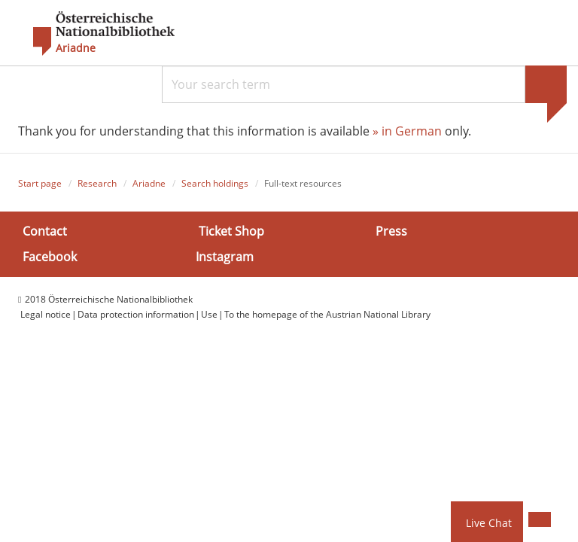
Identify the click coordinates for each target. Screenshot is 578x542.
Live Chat (489, 523)
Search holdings (214, 183)
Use (209, 314)
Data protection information (136, 314)
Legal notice (45, 314)
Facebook (50, 256)
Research (97, 183)
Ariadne (149, 183)
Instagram (225, 256)
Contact (45, 231)
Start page (40, 183)
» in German (407, 131)
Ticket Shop (231, 231)
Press (391, 231)
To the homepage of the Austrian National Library (327, 314)
